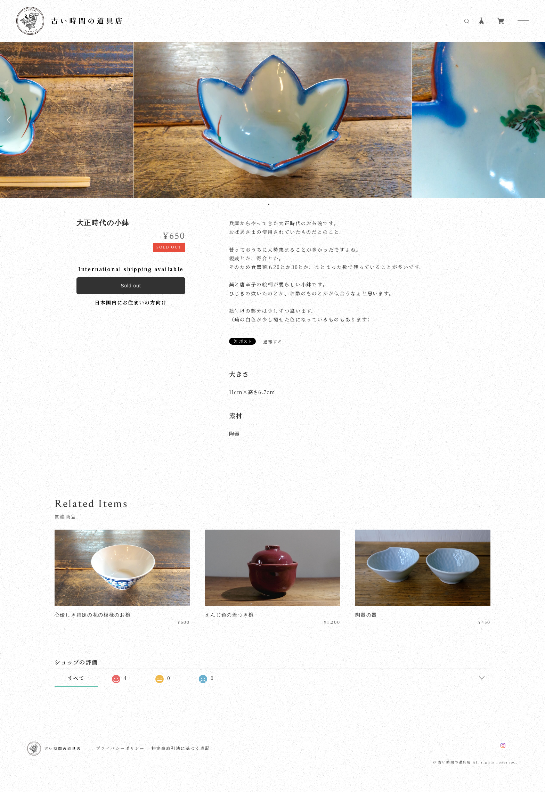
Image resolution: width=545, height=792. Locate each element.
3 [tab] (277, 204)
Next (534, 119)
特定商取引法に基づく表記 (181, 748)
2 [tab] (273, 204)
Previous (10, 119)
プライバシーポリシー (120, 748)
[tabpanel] (272, 120)
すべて (76, 678)
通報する (273, 341)
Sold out (131, 285)
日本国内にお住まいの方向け (131, 302)
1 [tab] (268, 204)
